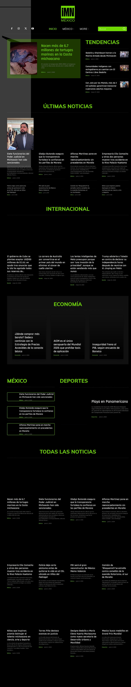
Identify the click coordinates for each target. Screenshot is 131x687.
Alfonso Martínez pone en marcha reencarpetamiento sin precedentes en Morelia (83, 164)
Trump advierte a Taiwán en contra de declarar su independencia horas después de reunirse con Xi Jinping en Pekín (115, 268)
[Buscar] (124, 29)
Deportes (94, 425)
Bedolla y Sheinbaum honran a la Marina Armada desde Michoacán (101, 55)
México (43, 72)
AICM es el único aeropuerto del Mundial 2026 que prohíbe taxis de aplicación (67, 352)
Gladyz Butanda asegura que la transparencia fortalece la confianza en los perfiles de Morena (51, 164)
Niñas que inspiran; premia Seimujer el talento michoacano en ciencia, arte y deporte (111, 195)
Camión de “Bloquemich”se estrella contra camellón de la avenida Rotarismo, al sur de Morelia (80, 195)
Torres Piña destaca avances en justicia (49, 644)
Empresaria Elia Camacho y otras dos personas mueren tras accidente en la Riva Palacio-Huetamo (115, 164)
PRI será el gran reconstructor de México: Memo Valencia (47, 194)
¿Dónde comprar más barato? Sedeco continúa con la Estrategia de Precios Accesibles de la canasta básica (29, 348)
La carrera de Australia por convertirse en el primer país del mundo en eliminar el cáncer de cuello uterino (52, 268)
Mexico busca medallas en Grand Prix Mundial (115, 644)
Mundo (9, 289)
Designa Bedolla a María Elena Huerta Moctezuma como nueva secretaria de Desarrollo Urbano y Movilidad (83, 648)
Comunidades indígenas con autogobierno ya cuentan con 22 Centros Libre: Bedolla (100, 72)
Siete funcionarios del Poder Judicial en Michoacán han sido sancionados (18, 164)
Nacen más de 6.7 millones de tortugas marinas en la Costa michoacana (57, 52)
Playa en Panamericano (102, 407)
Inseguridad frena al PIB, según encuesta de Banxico (106, 354)
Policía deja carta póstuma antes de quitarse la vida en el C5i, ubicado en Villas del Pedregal (16, 195)
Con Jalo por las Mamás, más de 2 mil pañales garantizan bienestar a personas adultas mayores (101, 90)
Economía (17, 361)
